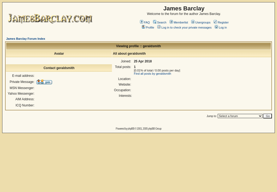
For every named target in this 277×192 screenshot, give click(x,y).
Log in (221, 27)
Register (221, 22)
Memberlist (179, 22)
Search (159, 22)
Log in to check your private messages (184, 27)
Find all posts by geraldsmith (152, 73)
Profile (148, 27)
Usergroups (200, 22)
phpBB (131, 128)
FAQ (145, 22)
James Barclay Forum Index (25, 38)
